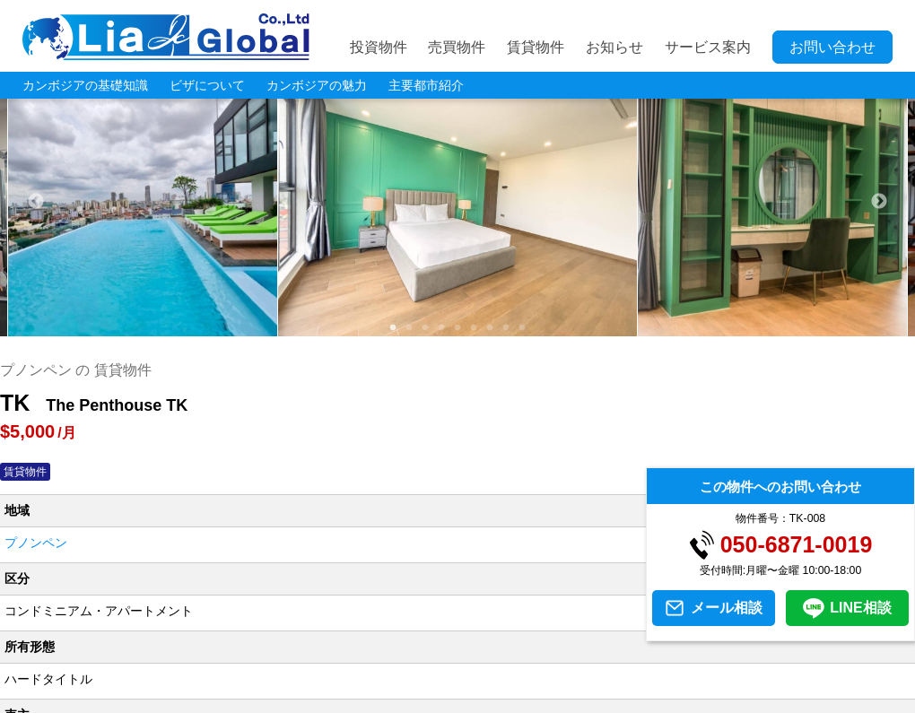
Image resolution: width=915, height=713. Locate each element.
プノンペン (35, 542)
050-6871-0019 (796, 545)
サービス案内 (708, 47)
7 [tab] (490, 328)
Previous (36, 202)
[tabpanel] (458, 201)
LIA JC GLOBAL (165, 36)
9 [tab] (522, 328)
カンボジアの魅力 (316, 85)
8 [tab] (506, 328)
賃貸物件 (535, 47)
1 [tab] (393, 328)
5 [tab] (457, 328)
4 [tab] (441, 328)
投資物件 (378, 47)
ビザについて (207, 85)
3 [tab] (425, 328)
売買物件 (456, 47)
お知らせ (614, 47)
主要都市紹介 (426, 85)
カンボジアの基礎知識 (85, 85)
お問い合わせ (832, 47)
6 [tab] (473, 328)
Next (879, 202)
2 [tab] (409, 328)
